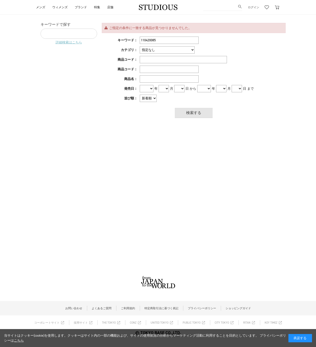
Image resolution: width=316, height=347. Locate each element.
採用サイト (81, 323)
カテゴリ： (129, 50)
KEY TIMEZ (271, 323)
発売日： (130, 88)
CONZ (133, 323)
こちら (19, 340)
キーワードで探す (56, 24)
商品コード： (127, 59)
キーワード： (127, 40)
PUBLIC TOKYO (192, 323)
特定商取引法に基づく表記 (161, 308)
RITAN (246, 323)
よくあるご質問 (101, 308)
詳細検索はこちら (69, 42)
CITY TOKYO (222, 323)
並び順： (130, 98)
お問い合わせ (73, 308)
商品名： (130, 79)
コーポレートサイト (47, 323)
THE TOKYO (109, 323)
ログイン (253, 7)
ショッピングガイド (238, 308)
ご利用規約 (128, 308)
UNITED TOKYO (159, 323)
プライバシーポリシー (202, 308)
